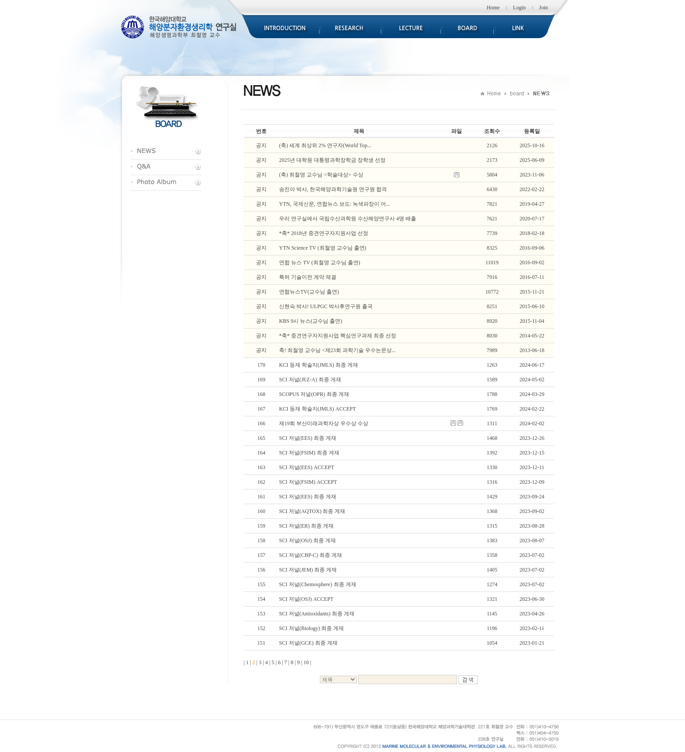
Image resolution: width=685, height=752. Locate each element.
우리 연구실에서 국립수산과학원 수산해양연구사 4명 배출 (347, 218)
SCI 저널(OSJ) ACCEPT (306, 599)
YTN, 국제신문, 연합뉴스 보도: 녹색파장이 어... (334, 204)
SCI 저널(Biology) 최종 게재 (311, 628)
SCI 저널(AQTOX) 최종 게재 (312, 511)
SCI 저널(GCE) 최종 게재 (308, 643)
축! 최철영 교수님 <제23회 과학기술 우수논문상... (337, 350)
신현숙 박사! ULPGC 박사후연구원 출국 (326, 306)
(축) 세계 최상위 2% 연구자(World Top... (325, 145)
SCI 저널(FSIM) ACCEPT (308, 482)
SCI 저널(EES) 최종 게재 (307, 438)
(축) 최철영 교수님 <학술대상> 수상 (321, 175)
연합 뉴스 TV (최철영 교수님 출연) (319, 262)
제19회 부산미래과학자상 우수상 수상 (323, 423)
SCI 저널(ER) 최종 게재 (306, 526)
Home (493, 7)
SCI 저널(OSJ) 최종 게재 (307, 540)
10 (306, 662)
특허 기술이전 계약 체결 (307, 277)
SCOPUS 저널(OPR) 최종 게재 (314, 394)
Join (543, 7)
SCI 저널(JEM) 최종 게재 (308, 570)
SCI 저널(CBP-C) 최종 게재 (310, 555)
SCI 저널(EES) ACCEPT (306, 467)
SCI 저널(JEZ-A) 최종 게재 (310, 379)
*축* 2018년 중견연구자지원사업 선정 (323, 233)
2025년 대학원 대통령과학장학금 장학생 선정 (332, 160)
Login (519, 7)
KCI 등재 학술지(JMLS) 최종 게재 (318, 365)
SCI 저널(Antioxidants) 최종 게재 (316, 614)
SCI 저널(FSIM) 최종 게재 (309, 453)
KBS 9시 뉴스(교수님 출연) (310, 321)
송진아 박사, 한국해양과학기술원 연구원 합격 (333, 189)
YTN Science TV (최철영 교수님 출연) (322, 248)
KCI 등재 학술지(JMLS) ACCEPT (317, 409)
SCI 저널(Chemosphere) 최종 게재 (317, 584)
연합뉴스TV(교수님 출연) (309, 292)
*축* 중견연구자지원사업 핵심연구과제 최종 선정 (337, 336)
